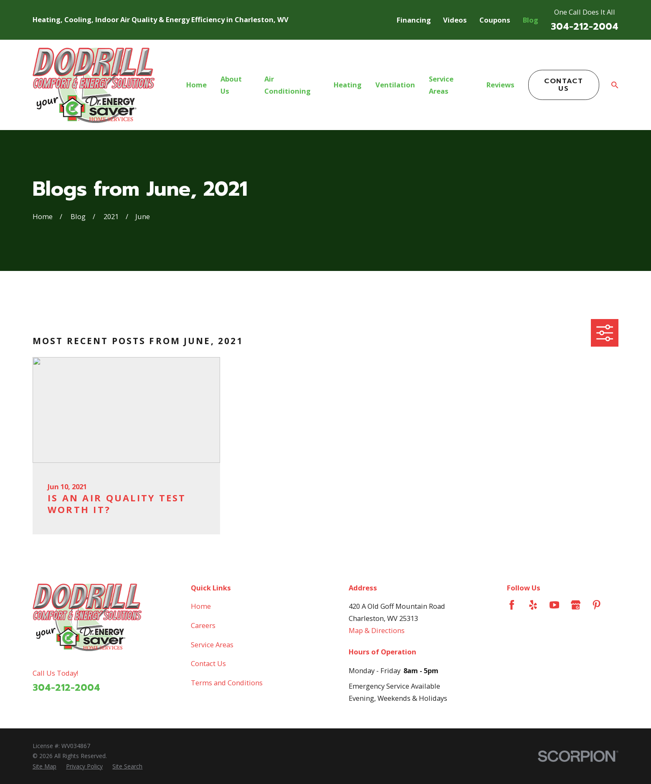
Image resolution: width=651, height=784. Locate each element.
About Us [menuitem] (231, 85)
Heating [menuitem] (348, 84)
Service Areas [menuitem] (441, 85)
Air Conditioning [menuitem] (287, 85)
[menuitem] (44, 766)
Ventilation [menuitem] (395, 84)
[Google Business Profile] (575, 605)
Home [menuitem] (196, 84)
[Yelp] (533, 605)
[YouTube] (554, 605)
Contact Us (563, 85)
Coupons (494, 20)
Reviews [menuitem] (500, 84)
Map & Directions (377, 630)
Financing (414, 20)
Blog (530, 20)
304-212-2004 (584, 26)
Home (201, 606)
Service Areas (212, 644)
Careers (203, 625)
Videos (455, 20)
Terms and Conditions (227, 682)
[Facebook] (512, 605)
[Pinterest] (596, 605)
